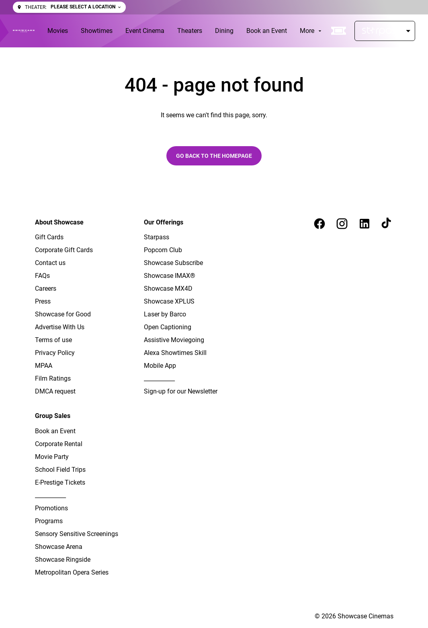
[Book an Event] (266, 30)
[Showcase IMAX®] (169, 275)
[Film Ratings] (53, 378)
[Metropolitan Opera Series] (72, 572)
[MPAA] (43, 365)
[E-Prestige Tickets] (60, 482)
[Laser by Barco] (165, 314)
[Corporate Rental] (58, 444)
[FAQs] (42, 275)
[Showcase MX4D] (168, 288)
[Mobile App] (160, 365)
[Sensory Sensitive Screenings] (76, 534)
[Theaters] (189, 30)
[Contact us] (50, 263)
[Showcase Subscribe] (173, 263)
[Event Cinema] (144, 30)
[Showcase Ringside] (62, 559)
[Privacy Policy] (55, 353)
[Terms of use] (53, 340)
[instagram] (342, 223)
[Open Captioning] (167, 327)
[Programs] (49, 521)
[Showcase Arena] (58, 546)
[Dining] (224, 30)
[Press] (43, 301)
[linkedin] (364, 223)
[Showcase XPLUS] (169, 301)
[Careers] (45, 288)
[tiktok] (387, 223)
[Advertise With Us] (59, 327)
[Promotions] (51, 508)
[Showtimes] (97, 30)
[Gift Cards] (49, 237)
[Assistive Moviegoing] (174, 340)
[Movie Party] (52, 457)
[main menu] (185, 30)
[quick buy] (339, 31)
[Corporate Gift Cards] (64, 250)
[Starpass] (384, 31)
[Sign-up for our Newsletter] (180, 391)
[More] (311, 30)
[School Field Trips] (60, 469)
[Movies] (57, 30)
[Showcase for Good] (63, 314)
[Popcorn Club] (163, 250)
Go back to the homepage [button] (214, 156)
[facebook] (319, 223)
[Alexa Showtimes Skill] (175, 353)
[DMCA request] (55, 391)
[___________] (159, 378)
